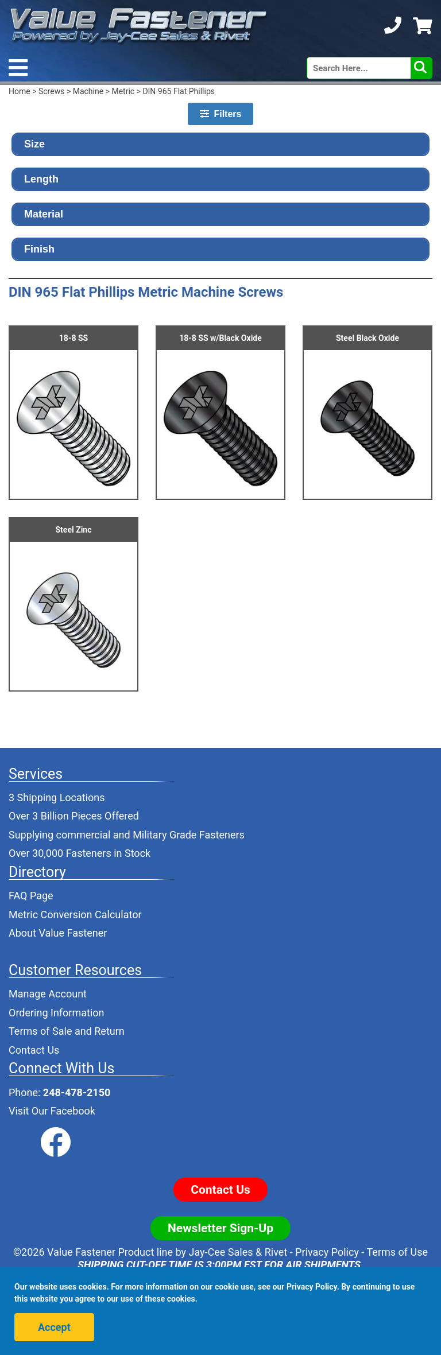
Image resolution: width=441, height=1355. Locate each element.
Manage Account (48, 994)
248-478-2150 (76, 1092)
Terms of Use (397, 1252)
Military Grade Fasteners (189, 835)
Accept (54, 1327)
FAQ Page (31, 896)
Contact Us (34, 1050)
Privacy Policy (327, 1252)
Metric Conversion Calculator (75, 914)
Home (19, 91)
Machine (88, 91)
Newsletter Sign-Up (220, 1228)
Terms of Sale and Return (67, 1031)
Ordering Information (57, 1013)
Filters (221, 114)
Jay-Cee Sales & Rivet (238, 1252)
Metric (122, 91)
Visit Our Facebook (52, 1111)
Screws (51, 91)
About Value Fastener (58, 933)
